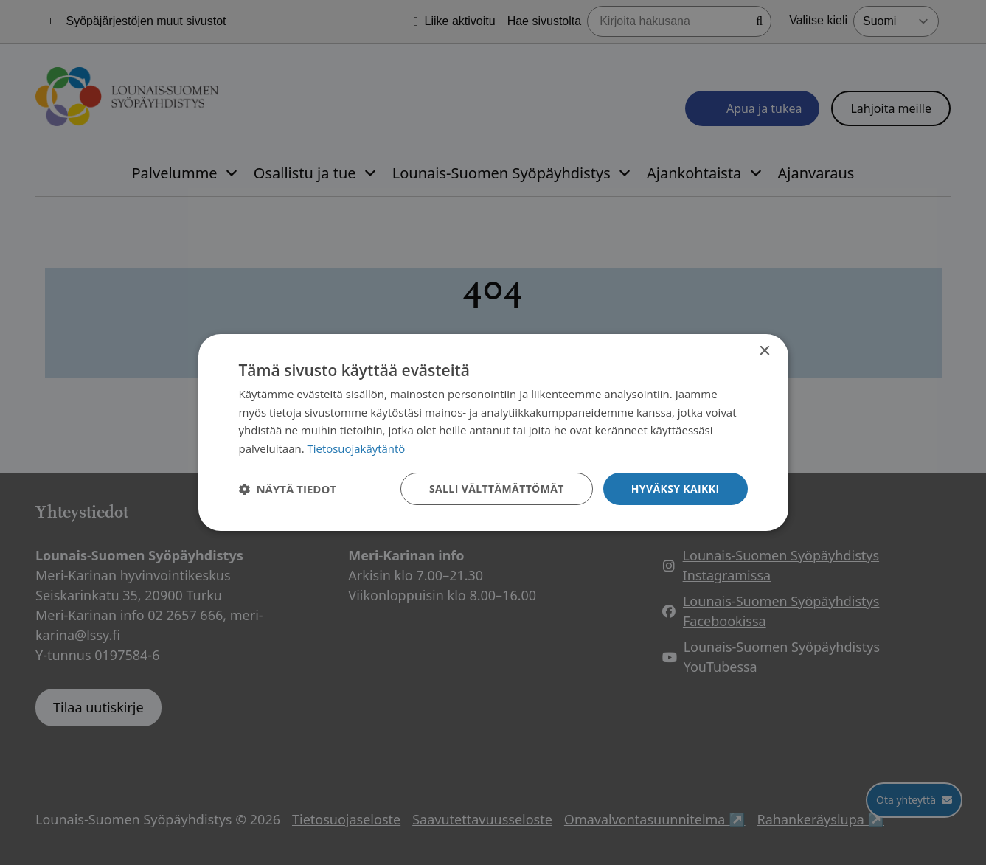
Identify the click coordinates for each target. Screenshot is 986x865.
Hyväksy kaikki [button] (675, 489)
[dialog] (493, 432)
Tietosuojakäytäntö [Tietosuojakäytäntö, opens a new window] (357, 448)
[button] (288, 489)
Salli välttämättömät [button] (495, 489)
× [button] (764, 350)
